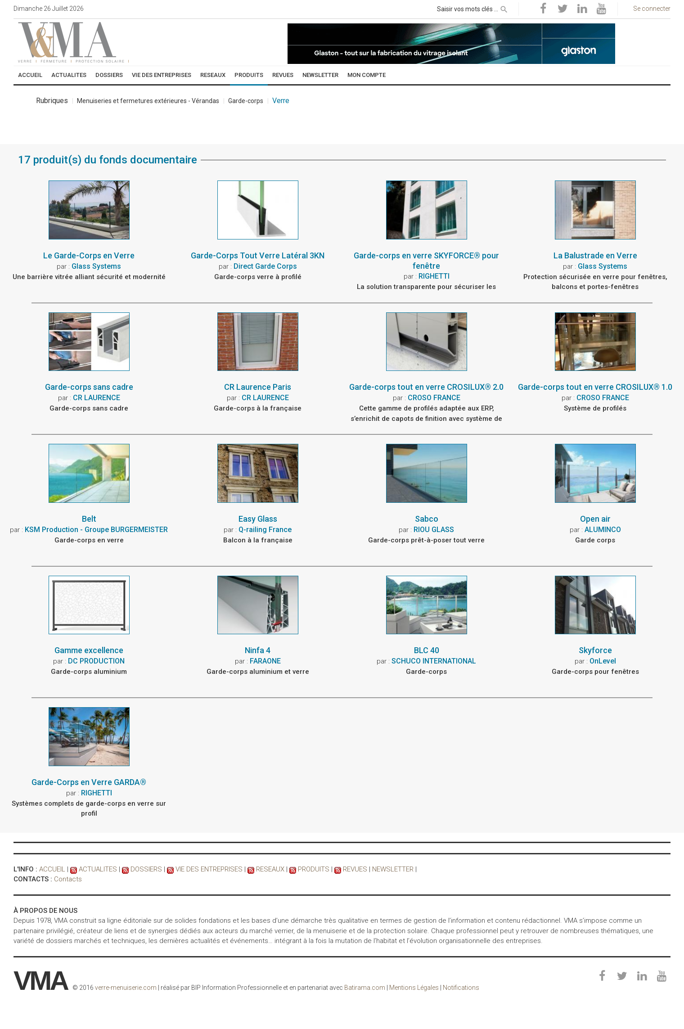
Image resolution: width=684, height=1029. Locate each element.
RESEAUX (270, 869)
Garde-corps (245, 102)
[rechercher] (504, 7)
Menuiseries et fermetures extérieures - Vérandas (148, 102)
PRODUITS (313, 869)
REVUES (355, 869)
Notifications (461, 987)
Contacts (68, 879)
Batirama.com (364, 987)
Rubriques (52, 102)
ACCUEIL (52, 869)
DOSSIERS (146, 869)
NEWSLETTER (393, 869)
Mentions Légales (414, 987)
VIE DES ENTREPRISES (209, 869)
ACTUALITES (98, 869)
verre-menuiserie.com (126, 987)
